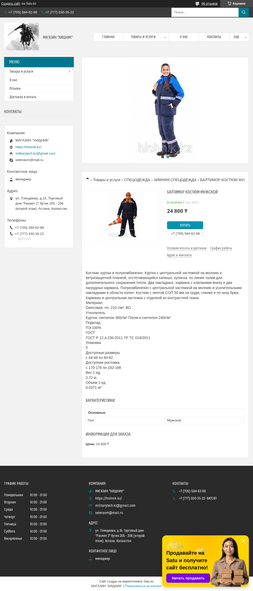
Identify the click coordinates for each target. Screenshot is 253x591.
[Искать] (244, 12)
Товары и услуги (143, 37)
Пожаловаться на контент (143, 586)
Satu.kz (148, 581)
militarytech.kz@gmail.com (35, 153)
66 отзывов (210, 3)
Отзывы (15, 89)
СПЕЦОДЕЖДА (137, 180)
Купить (185, 225)
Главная (108, 37)
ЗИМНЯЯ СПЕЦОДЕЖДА (175, 180)
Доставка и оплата (23, 97)
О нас (184, 37)
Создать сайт (10, 3)
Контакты (214, 37)
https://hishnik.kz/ (28, 147)
